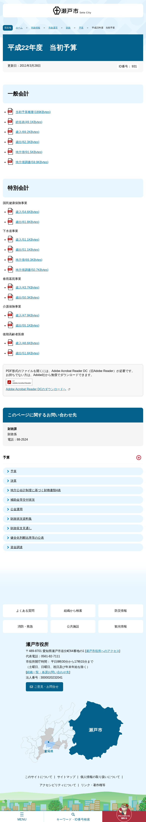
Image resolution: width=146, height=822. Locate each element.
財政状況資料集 (21, 518)
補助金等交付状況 (22, 499)
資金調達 (16, 547)
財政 (68, 27)
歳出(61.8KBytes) (27, 222)
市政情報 (35, 27)
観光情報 (121, 626)
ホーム (19, 27)
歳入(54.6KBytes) (27, 212)
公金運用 (16, 509)
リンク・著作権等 (93, 785)
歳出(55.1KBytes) (27, 325)
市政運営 (53, 27)
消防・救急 (25, 626)
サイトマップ (66, 776)
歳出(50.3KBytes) (27, 297)
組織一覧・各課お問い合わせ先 (48, 672)
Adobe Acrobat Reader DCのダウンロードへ (38, 389)
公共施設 (73, 626)
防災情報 (121, 610)
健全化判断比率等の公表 (27, 537)
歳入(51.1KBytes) (27, 239)
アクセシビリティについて (58, 785)
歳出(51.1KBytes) (27, 249)
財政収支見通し (21, 528)
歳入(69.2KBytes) (27, 132)
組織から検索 (73, 610)
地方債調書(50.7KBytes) (32, 269)
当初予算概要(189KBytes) (33, 112)
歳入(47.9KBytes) (27, 315)
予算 (81, 27)
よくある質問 (25, 610)
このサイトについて (38, 776)
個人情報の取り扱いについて (100, 776)
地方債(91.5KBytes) (29, 152)
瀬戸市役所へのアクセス (102, 651)
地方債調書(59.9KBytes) (32, 162)
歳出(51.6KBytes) (27, 353)
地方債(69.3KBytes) (29, 259)
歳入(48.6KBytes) (27, 343)
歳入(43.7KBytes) (27, 287)
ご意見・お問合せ (46, 686)
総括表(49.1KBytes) (29, 122)
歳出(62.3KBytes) (27, 142)
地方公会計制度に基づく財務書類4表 (35, 490)
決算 (13, 480)
